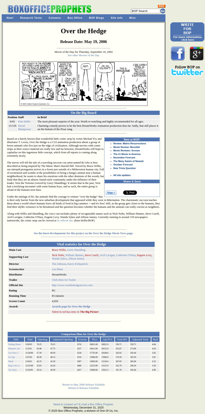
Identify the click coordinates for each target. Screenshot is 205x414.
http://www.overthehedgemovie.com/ (72, 285)
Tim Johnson (59, 263)
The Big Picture (89, 311)
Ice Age (11, 357)
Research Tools (31, 17)
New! (10, 17)
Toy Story (12, 370)
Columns (54, 17)
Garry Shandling (76, 249)
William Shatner (74, 255)
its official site (65, 220)
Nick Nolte (58, 255)
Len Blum (57, 269)
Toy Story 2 (13, 353)
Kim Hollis (24, 121)
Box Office (75, 17)
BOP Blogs (96, 17)
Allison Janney (76, 258)
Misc (132, 17)
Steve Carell (91, 255)
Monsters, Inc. (14, 348)
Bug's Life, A (14, 365)
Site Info (117, 17)
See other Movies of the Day (83, 55)
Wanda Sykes (59, 258)
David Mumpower (24, 127)
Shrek (10, 361)
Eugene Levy (144, 255)
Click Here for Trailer (64, 279)
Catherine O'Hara (126, 255)
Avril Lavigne (107, 255)
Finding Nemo (14, 344)
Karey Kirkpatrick (77, 263)
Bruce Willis (59, 249)
